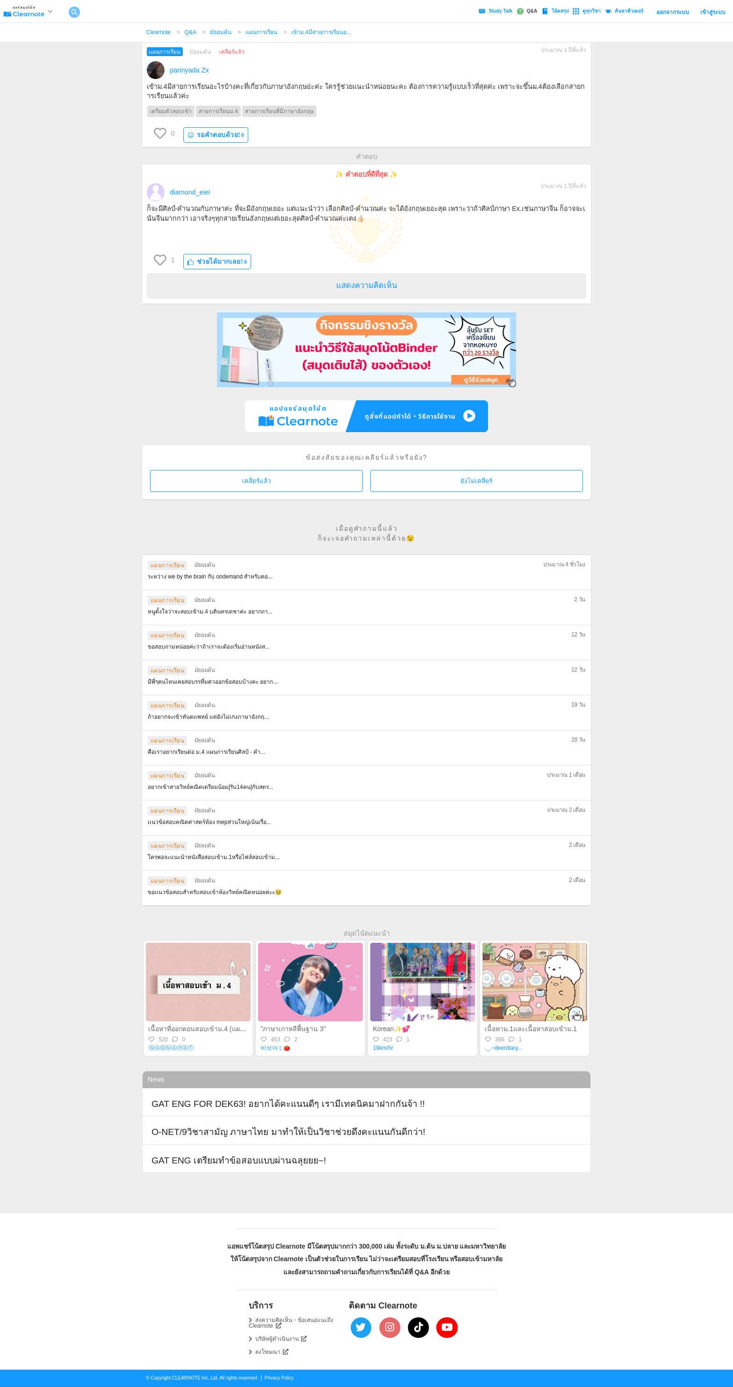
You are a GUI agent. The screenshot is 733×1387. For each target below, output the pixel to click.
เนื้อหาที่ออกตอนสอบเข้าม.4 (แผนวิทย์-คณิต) (211, 1029)
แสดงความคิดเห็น (366, 285)
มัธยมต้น (220, 32)
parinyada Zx (189, 70)
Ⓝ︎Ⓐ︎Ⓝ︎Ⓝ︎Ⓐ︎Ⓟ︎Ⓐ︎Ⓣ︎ (171, 1048)
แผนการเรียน (261, 32)
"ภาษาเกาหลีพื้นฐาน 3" (293, 1029)
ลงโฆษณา (272, 1352)
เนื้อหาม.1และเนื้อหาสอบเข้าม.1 (530, 1029)
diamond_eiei (190, 192)
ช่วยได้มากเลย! (217, 261)
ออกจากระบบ (672, 12)
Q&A (190, 32)
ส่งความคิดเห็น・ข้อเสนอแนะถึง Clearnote (291, 1323)
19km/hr (383, 1048)
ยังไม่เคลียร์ (476, 480)
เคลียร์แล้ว (256, 480)
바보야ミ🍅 (275, 1048)
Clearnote (158, 32)
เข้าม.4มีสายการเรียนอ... (321, 32)
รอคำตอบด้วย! (215, 134)
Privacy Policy (279, 1377)
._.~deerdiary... (504, 1048)
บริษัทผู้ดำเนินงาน (281, 1339)
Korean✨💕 (391, 1029)
